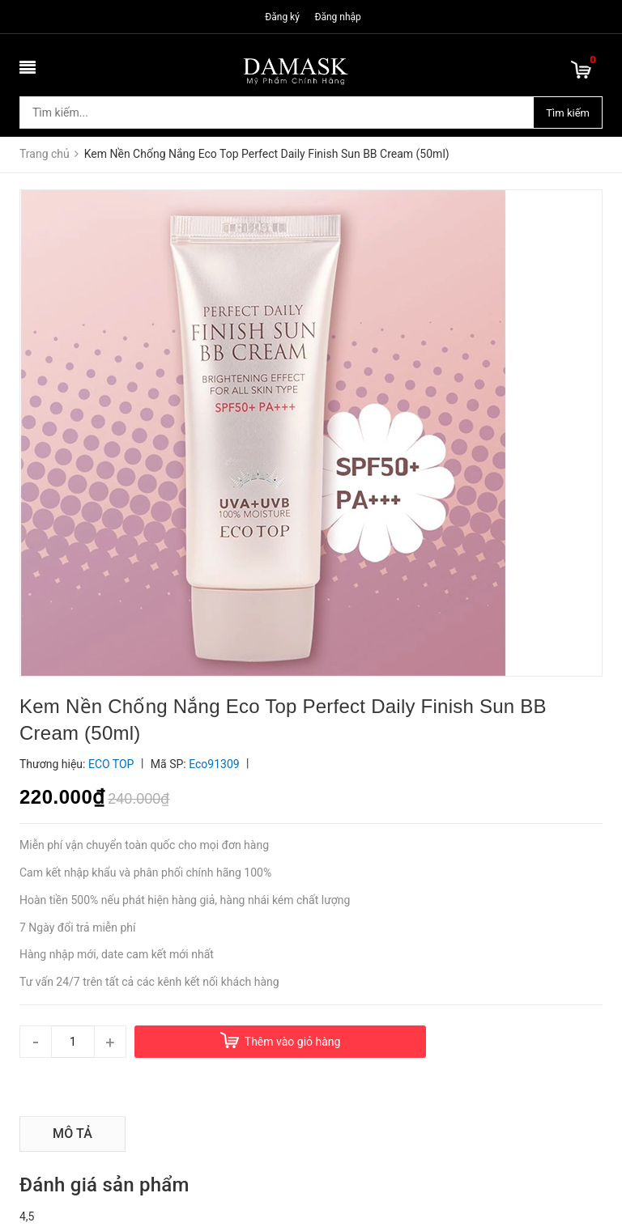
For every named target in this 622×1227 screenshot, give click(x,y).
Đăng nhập (337, 17)
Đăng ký (282, 17)
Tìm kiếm (568, 113)
